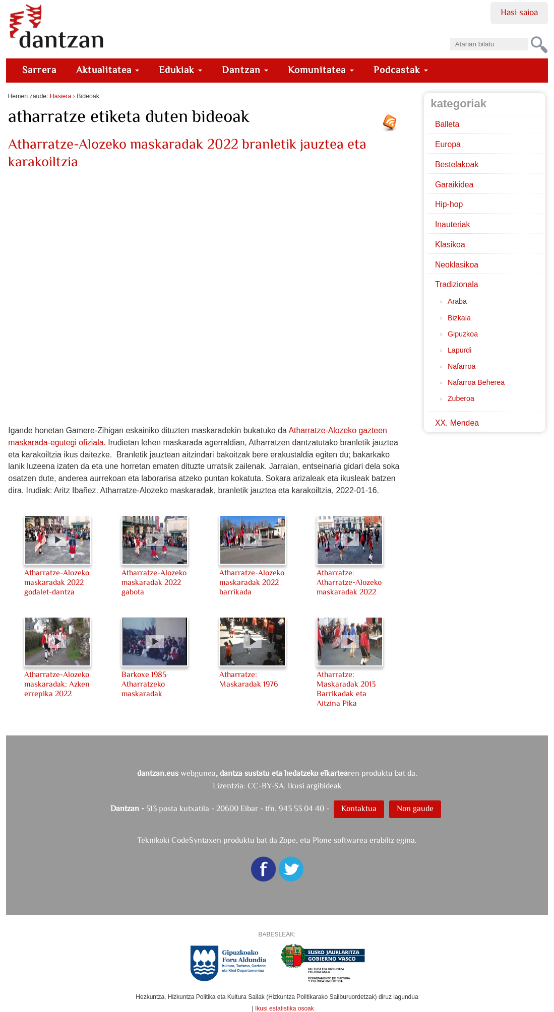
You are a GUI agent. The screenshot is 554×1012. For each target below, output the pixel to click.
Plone (322, 840)
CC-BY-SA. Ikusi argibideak (295, 785)
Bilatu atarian (449, 34)
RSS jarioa (392, 126)
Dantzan (245, 69)
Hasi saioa (519, 12)
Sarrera (39, 69)
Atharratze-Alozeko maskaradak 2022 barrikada (251, 582)
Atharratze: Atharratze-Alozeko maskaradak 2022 (349, 582)
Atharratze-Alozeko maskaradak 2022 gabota (154, 582)
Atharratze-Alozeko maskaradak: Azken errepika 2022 (57, 684)
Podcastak (401, 69)
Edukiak (180, 69)
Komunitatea (321, 69)
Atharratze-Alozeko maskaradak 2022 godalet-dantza (56, 582)
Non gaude (415, 808)
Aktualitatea (108, 69)
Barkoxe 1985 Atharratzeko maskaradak (143, 684)
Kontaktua (359, 808)
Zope (287, 840)
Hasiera (60, 96)
